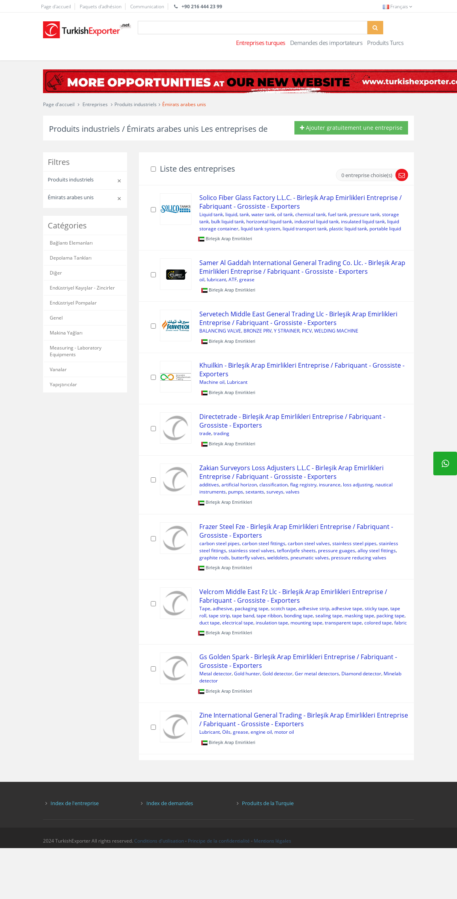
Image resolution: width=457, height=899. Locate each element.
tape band (243, 615)
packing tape (390, 615)
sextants (254, 491)
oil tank (285, 214)
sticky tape (376, 608)
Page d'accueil (56, 6)
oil (201, 279)
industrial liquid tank (316, 221)
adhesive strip (313, 608)
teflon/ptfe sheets (296, 550)
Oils (226, 732)
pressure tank (364, 214)
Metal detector (215, 673)
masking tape (359, 615)
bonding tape (298, 615)
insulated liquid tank (363, 221)
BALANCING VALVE (220, 330)
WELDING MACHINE (336, 330)
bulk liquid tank (227, 221)
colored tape (378, 622)
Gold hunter (247, 673)
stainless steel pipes (354, 543)
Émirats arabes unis (184, 104)
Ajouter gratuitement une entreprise (351, 127)
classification (273, 484)
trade (205, 433)
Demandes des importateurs (326, 43)
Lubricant (237, 382)
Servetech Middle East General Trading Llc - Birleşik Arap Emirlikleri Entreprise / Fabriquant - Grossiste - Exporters (298, 318)
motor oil (284, 732)
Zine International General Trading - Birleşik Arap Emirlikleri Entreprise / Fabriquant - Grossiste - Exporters (303, 719)
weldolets (277, 557)
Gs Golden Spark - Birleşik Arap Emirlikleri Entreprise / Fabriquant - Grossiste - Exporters (298, 661)
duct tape (209, 622)
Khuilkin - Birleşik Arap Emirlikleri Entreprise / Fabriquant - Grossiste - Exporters (302, 369)
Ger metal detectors (317, 673)
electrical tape (237, 622)
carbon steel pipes (219, 543)
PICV (307, 330)
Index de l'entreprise (75, 803)
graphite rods (214, 557)
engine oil (261, 732)
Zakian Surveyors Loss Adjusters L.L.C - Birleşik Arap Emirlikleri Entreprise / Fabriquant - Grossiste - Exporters (291, 472)
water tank (263, 214)
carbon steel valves (309, 543)
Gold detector (277, 673)
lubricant (216, 279)
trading (221, 433)
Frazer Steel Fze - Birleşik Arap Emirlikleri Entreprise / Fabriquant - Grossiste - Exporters (296, 531)
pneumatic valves (309, 557)
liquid (231, 214)
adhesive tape (347, 608)
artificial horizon (239, 484)
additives (209, 484)
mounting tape (306, 622)
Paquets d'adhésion (101, 6)
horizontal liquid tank (269, 221)
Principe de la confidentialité (219, 840)
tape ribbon (269, 615)
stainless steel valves (251, 550)
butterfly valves (248, 557)
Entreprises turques (260, 43)
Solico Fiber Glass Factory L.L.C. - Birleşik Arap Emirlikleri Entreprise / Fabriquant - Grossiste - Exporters (300, 202)
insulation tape (272, 622)
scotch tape (283, 608)
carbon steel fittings (263, 543)
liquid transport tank (305, 228)
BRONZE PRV (257, 330)
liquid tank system (260, 228)
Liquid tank (211, 214)
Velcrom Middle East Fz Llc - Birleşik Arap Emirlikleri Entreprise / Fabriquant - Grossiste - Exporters (293, 596)
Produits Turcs (385, 43)
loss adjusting (358, 484)
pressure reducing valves (358, 557)
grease (247, 279)
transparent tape (343, 622)
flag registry (303, 484)
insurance (330, 484)
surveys (274, 491)
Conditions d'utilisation (159, 840)
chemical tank (310, 214)
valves (293, 491)
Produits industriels (135, 104)
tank (244, 214)
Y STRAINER (287, 330)
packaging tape (251, 608)
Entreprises (95, 104)
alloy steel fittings (377, 550)
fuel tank (337, 214)
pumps (235, 491)
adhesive (222, 608)
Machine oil (212, 382)
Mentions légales (272, 840)
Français (398, 6)
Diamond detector (361, 673)
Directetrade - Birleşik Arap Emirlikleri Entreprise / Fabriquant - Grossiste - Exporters (292, 421)
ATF (232, 279)
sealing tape (328, 615)
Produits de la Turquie (268, 803)
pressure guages (336, 550)
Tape (204, 608)
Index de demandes (169, 803)
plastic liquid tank (348, 228)
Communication (147, 6)
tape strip (219, 615)
